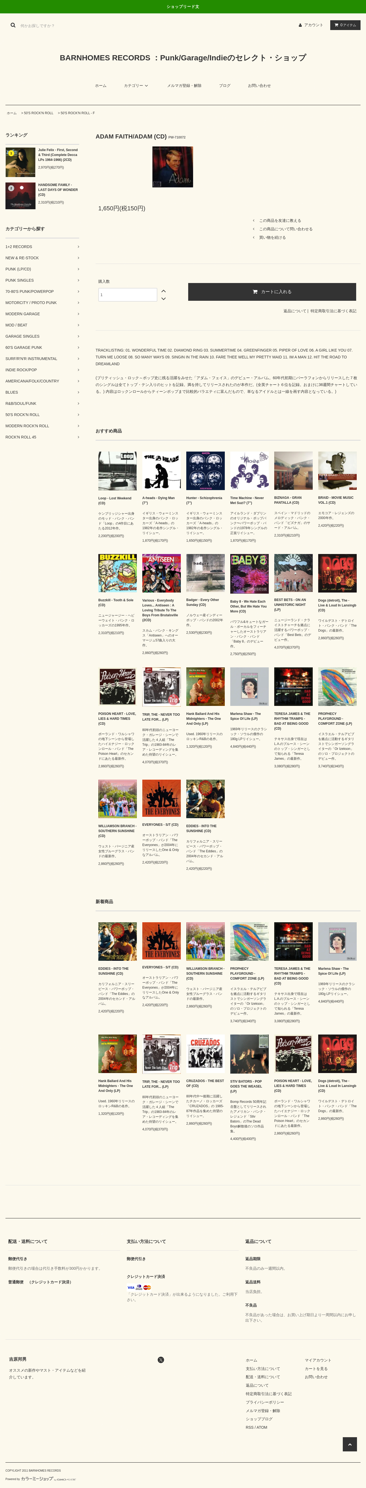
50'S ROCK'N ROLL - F (78, 113)
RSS (250, 1427)
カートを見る (316, 1368)
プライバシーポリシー (265, 1402)
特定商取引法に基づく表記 (333, 311)
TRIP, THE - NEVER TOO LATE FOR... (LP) (161, 717)
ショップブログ (259, 1419)
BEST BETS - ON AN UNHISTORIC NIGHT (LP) (290, 605)
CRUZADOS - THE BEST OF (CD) (205, 1083)
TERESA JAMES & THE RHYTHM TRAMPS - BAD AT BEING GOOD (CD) (292, 721)
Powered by (40, 1479)
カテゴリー (137, 85)
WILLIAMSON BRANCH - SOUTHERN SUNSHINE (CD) (117, 831)
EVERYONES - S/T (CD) (160, 825)
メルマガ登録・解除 (184, 85)
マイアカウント (318, 1360)
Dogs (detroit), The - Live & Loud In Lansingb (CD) (337, 605)
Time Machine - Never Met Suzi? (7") (247, 500)
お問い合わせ (259, 85)
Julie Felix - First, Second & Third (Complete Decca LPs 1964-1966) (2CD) (58, 155)
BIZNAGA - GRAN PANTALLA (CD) (288, 500)
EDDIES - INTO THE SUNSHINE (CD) (201, 828)
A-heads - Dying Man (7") (158, 500)
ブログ (225, 85)
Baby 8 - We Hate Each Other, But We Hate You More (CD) (248, 606)
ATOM (261, 1427)
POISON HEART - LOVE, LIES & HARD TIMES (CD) (117, 719)
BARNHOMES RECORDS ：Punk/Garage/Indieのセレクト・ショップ (183, 58)
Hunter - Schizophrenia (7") (204, 500)
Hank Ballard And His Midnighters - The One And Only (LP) (203, 719)
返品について (295, 311)
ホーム (101, 85)
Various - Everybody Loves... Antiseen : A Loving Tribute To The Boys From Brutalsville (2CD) (160, 610)
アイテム (344, 25)
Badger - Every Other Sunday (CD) (202, 602)
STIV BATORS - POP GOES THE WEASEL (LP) (246, 1086)
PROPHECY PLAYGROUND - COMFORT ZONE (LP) (335, 719)
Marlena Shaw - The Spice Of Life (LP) (245, 716)
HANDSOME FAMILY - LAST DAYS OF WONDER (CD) (58, 190)
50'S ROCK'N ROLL (38, 113)
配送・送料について (263, 1377)
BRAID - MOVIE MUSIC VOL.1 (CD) (335, 500)
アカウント (313, 25)
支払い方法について (263, 1368)
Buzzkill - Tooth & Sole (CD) (115, 602)
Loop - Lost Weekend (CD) (114, 500)
